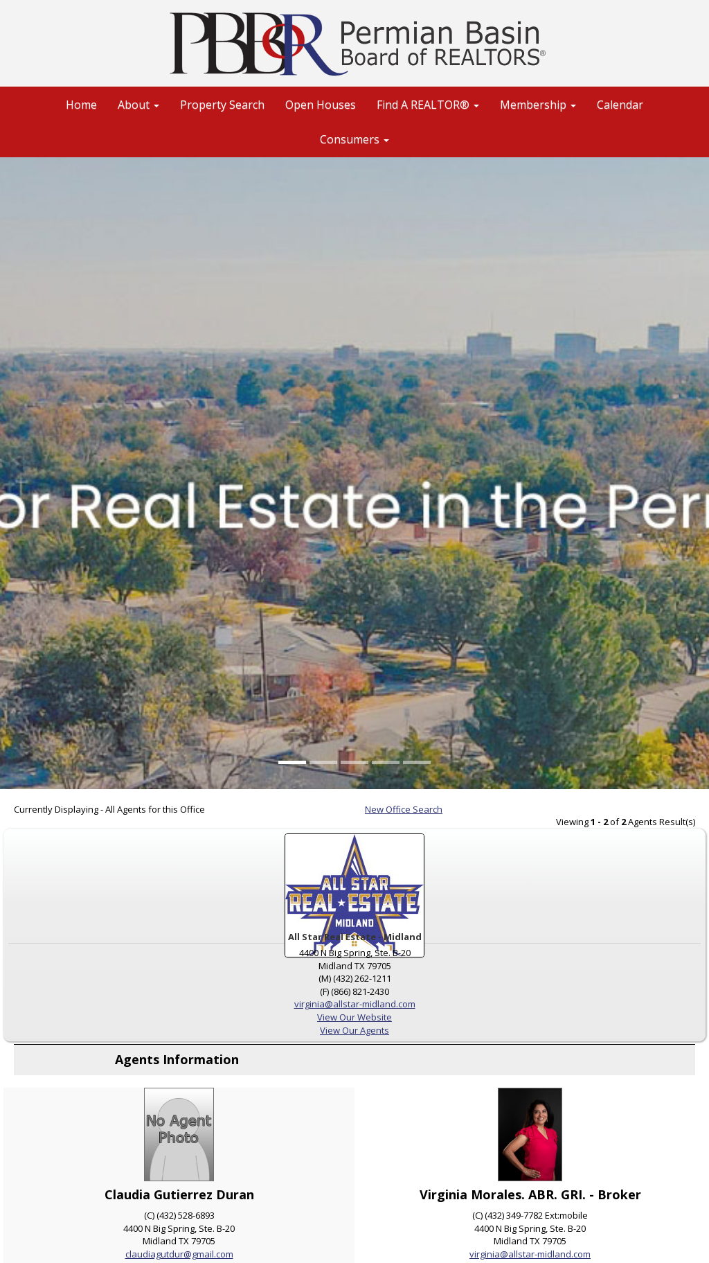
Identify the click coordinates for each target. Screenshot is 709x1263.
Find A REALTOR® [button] (428, 104)
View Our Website (354, 1017)
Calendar (620, 104)
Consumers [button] (354, 139)
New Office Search (403, 809)
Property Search (222, 104)
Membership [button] (538, 104)
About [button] (138, 104)
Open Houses (320, 104)
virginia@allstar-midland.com (354, 1004)
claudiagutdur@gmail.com (179, 1254)
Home (81, 104)
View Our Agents (354, 1030)
